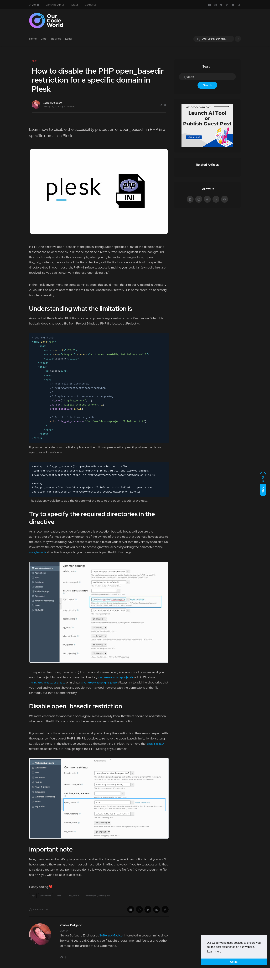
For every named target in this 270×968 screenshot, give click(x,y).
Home (33, 38)
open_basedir (73, 895)
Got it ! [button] (234, 961)
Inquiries (56, 38)
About (74, 4)
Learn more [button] (214, 951)
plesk (58, 895)
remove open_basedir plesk (97, 895)
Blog (43, 38)
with (34, 4)
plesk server (45, 895)
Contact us (90, 4)
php (33, 895)
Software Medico (110, 935)
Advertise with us (55, 4)
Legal (68, 38)
